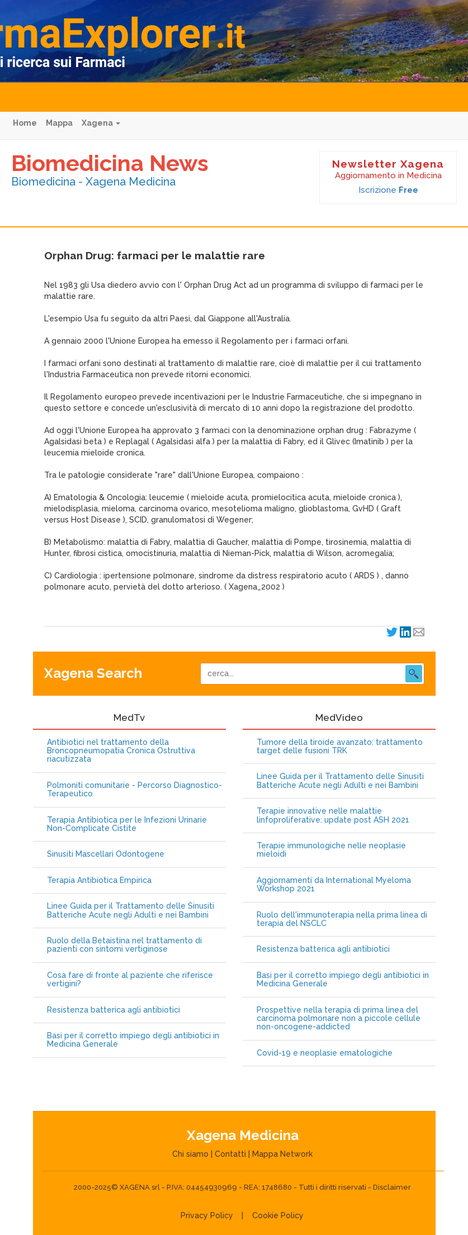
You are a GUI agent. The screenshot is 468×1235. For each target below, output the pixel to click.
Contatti (230, 1154)
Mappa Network (282, 1154)
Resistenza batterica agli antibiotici (113, 1010)
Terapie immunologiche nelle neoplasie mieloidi (331, 850)
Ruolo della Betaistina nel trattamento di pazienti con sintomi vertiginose (124, 945)
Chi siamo (190, 1154)
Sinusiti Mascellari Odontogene (105, 854)
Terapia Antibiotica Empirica (99, 880)
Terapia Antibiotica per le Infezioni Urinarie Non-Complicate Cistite (127, 824)
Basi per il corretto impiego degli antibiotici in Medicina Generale (133, 1040)
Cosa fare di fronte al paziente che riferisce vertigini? (130, 979)
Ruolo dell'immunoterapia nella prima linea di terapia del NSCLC (342, 919)
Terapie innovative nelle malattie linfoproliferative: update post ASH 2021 (333, 815)
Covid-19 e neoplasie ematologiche (325, 1053)
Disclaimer (392, 1187)
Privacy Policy (207, 1215)
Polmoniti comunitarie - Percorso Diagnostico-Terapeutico (134, 789)
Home (25, 122)
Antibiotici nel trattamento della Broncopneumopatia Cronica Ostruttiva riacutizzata (121, 751)
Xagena (101, 122)
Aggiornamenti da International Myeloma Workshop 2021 (334, 884)
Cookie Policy (278, 1215)
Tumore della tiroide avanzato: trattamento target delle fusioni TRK (340, 746)
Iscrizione (388, 190)
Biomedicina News (110, 163)
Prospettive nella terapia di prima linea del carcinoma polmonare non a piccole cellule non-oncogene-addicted (338, 1019)
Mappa (59, 122)
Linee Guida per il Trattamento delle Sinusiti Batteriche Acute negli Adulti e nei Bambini (130, 910)
